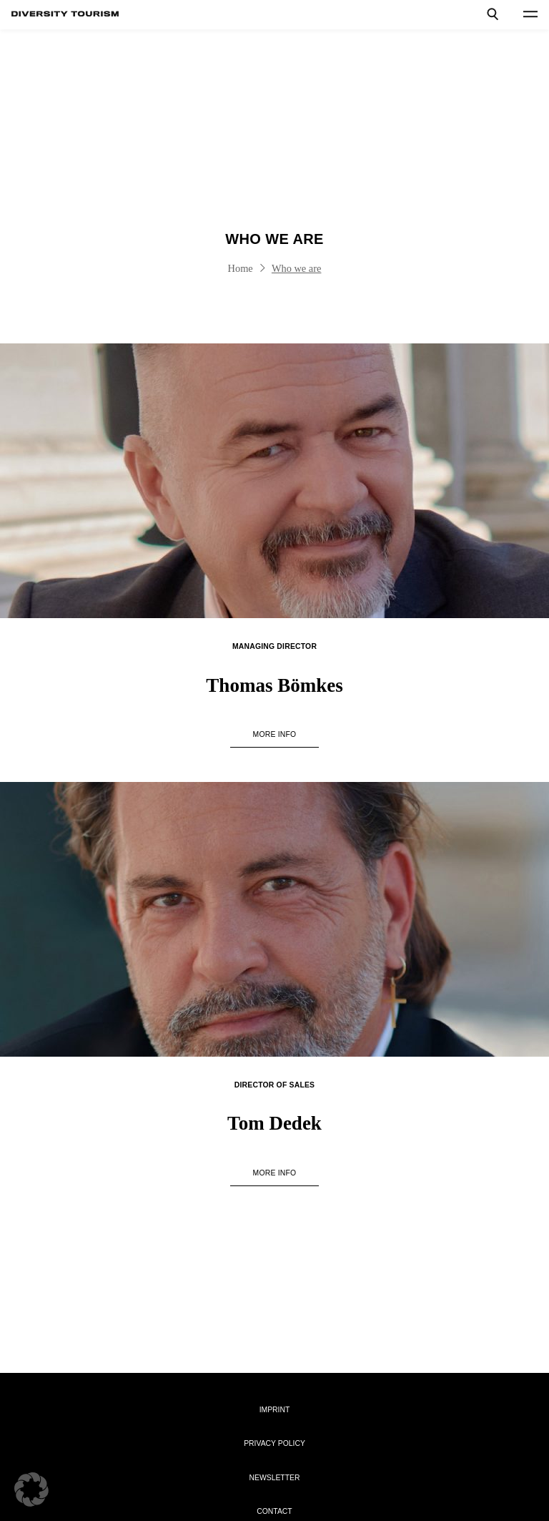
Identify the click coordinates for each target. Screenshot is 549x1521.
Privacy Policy (274, 1443)
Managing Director (274, 646)
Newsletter (274, 1478)
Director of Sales (274, 1085)
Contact (274, 1511)
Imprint (274, 1410)
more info (275, 734)
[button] (31, 1489)
